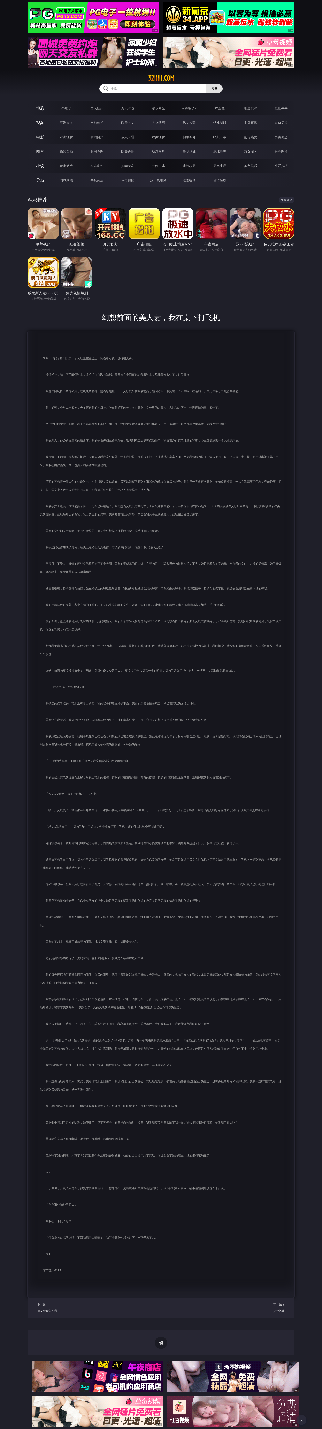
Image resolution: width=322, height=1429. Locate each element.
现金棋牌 (250, 108)
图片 (40, 151)
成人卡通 (127, 137)
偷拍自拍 (97, 137)
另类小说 (219, 166)
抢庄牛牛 (281, 108)
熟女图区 (250, 151)
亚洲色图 (97, 151)
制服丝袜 (189, 137)
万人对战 (127, 108)
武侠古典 (158, 166)
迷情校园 (189, 166)
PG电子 (66, 108)
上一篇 (64, 1308)
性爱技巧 (281, 166)
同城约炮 (66, 180)
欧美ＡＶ (127, 122)
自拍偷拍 (97, 122)
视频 (40, 122)
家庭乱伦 (97, 166)
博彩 (40, 108)
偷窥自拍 (66, 151)
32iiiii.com (161, 78)
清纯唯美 (219, 151)
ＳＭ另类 (281, 122)
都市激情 (66, 166)
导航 (40, 180)
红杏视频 (189, 180)
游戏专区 (158, 108)
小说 (40, 165)
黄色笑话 (250, 166)
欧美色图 (127, 151)
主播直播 (250, 122)
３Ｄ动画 (158, 122)
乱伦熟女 (250, 137)
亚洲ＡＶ (66, 122)
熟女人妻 (189, 122)
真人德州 (97, 108)
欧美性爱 (158, 137)
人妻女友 (127, 166)
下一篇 (258, 1308)
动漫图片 (158, 151)
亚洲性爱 (66, 137)
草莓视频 (127, 180)
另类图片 (281, 151)
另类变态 (281, 137)
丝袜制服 (219, 122)
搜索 (214, 88)
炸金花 (220, 108)
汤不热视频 (158, 180)
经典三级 (219, 137)
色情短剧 (219, 180)
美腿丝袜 (189, 151)
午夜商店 (97, 180)
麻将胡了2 (189, 108)
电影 (40, 137)
